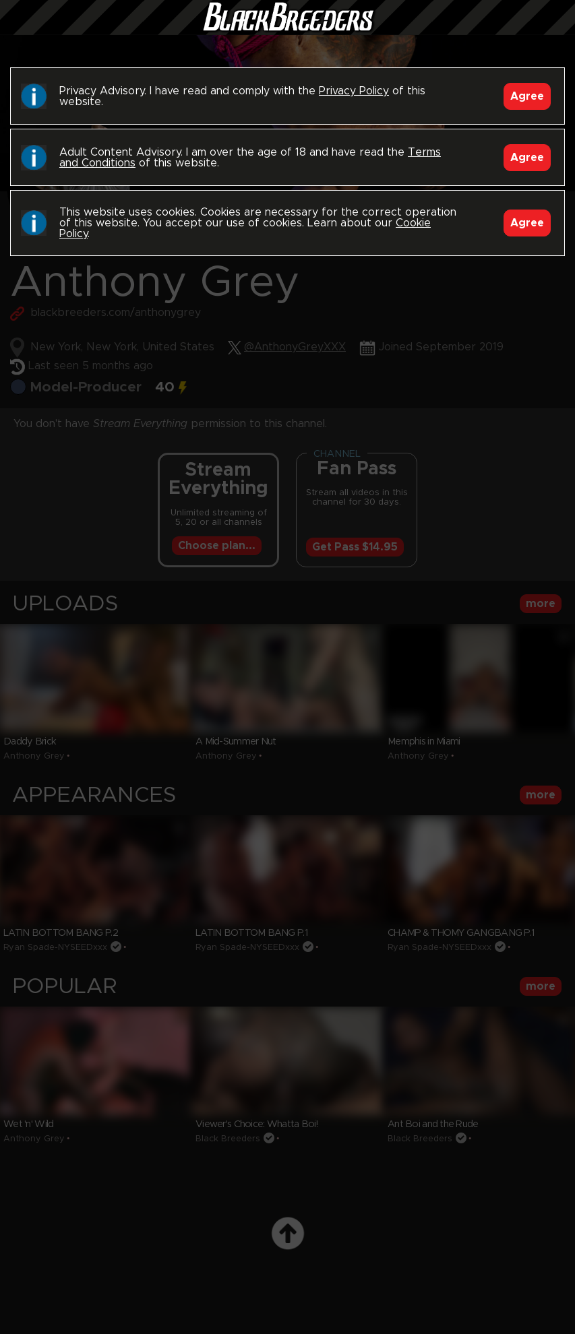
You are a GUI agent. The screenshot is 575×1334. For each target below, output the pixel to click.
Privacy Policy (354, 91)
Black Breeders (287, 30)
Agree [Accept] (527, 96)
